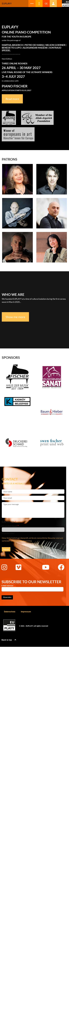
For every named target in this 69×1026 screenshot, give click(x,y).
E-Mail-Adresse (7, 586)
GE (46, 3)
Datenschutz (9, 612)
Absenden (7, 597)
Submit (6, 549)
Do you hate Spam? (9, 526)
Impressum (26, 612)
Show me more (15, 317)
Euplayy (7, 3)
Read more (12, 98)
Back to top (9, 640)
